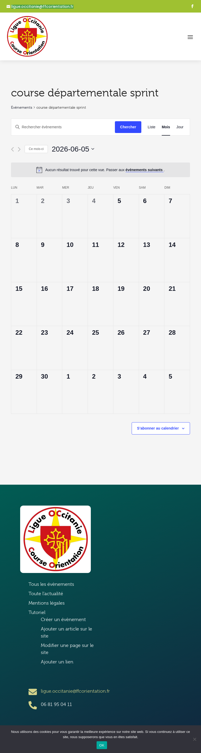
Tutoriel (37, 612)
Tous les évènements (51, 584)
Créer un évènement (63, 619)
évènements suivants (145, 170)
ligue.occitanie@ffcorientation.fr (42, 7)
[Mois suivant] (19, 149)
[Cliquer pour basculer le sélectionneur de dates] (73, 149)
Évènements (21, 107)
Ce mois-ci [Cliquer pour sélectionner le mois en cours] (36, 149)
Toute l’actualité (46, 593)
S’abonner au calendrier (158, 428)
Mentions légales (47, 603)
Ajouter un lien (57, 661)
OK (101, 745)
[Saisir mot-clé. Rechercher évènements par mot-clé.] (63, 127)
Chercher (128, 127)
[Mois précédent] (12, 149)
